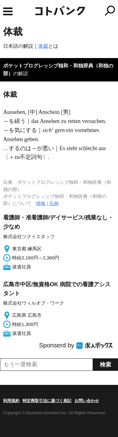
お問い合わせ (86, 400)
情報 (40, 203)
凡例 (54, 203)
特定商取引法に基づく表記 (47, 400)
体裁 (43, 46)
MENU (8, 11)
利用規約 (11, 400)
